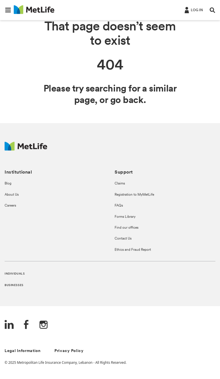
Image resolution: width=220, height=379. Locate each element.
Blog (8, 183)
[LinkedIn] (9, 325)
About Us (12, 195)
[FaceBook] (26, 325)
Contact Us (123, 238)
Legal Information (23, 351)
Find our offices (126, 228)
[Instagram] (43, 325)
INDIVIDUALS (15, 273)
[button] (8, 10)
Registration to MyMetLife (134, 195)
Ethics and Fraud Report (133, 250)
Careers (10, 205)
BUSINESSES (14, 285)
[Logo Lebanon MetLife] (26, 149)
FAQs (119, 205)
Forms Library (125, 217)
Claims (120, 183)
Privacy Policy (69, 351)
